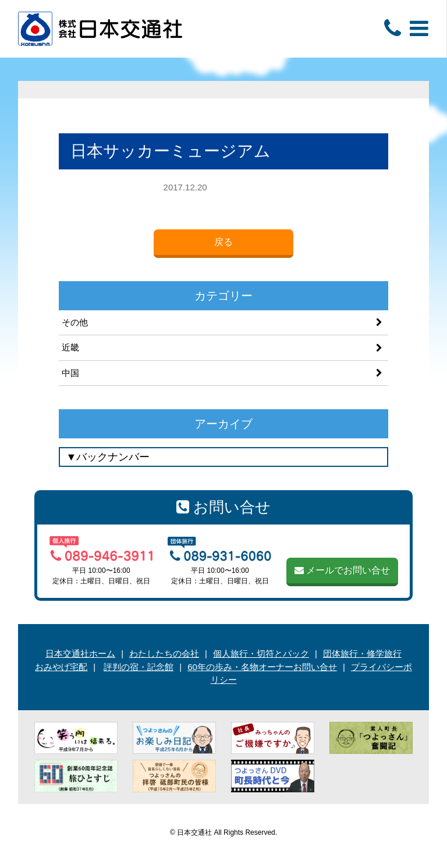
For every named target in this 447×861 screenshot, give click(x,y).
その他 (75, 322)
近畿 (70, 347)
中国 (70, 373)
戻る (223, 242)
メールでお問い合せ (342, 570)
